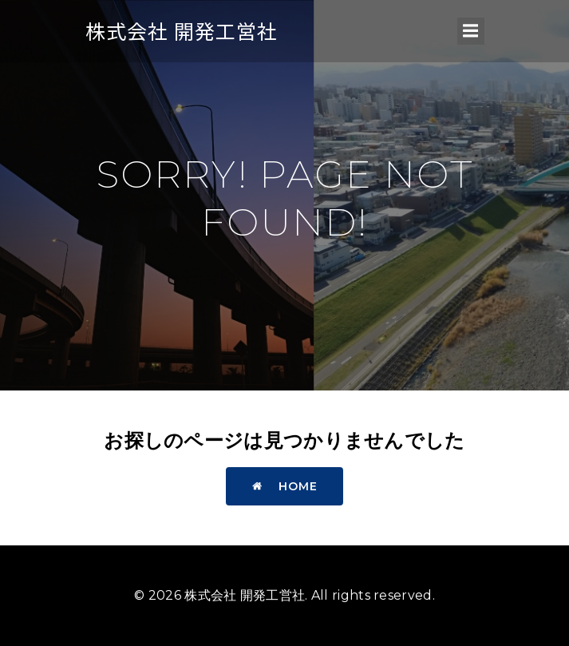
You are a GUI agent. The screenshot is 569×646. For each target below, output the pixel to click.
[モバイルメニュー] (470, 31)
